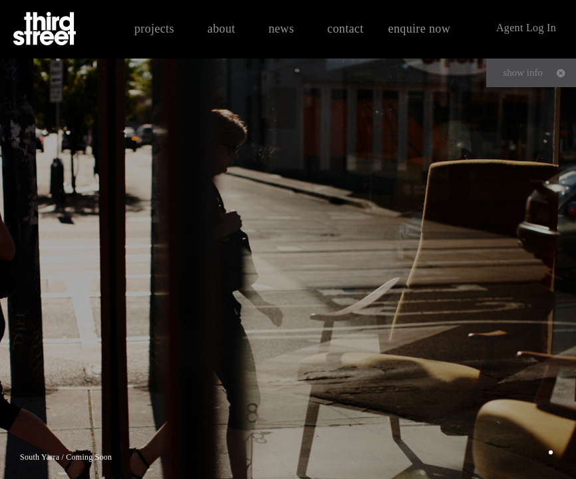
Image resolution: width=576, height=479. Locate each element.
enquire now (419, 28)
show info (523, 72)
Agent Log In (526, 27)
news (281, 28)
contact (345, 28)
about (221, 28)
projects (154, 28)
